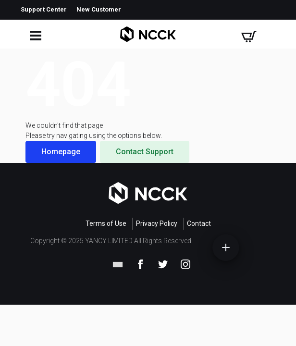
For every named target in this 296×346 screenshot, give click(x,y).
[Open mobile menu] (33, 34)
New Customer (98, 9)
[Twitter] (163, 263)
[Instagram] (185, 263)
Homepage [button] (60, 151)
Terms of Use (106, 223)
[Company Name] (148, 34)
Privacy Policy (156, 223)
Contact (199, 223)
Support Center (44, 9)
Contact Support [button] (144, 151)
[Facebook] (140, 263)
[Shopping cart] (249, 34)
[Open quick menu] (225, 247)
